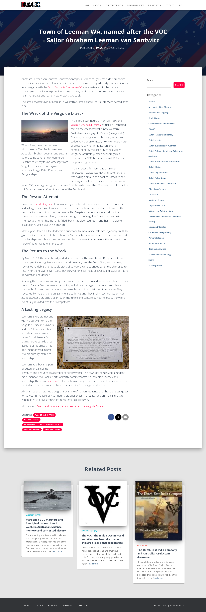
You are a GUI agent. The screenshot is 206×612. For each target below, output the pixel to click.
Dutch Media (154, 167)
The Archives (154, 5)
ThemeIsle (180, 605)
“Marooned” (53, 381)
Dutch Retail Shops (157, 178)
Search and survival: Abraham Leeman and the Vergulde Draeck (74, 406)
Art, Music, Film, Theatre (160, 107)
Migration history (156, 205)
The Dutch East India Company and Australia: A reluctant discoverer (157, 553)
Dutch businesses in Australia (162, 145)
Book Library (154, 118)
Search (150, 80)
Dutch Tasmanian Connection (162, 183)
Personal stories (52, 430)
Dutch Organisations (158, 172)
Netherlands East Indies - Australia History (42, 425)
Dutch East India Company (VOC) (67, 87)
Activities (52, 605)
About (97, 5)
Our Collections (114, 5)
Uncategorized (155, 265)
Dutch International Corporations (164, 161)
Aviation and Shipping (44, 415)
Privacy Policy (83, 605)
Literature (153, 194)
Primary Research (156, 243)
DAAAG (151, 129)
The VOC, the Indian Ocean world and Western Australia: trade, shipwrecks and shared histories (103, 539)
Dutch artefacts (155, 140)
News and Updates (135, 5)
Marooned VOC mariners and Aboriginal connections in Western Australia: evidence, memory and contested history (46, 525)
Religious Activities (157, 249)
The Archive (67, 605)
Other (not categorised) (159, 232)
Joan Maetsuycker (44, 204)
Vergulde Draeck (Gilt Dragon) (88, 124)
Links (180, 5)
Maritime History (31, 420)
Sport (151, 260)
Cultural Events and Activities (162, 123)
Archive (151, 101)
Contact (170, 5)
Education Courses (157, 189)
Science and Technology (159, 254)
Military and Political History (161, 211)
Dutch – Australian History (160, 134)
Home (86, 5)
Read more (57, 551)
